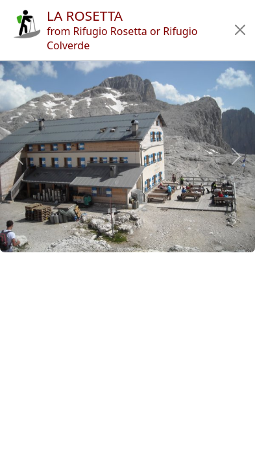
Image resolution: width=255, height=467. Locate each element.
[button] (240, 29)
